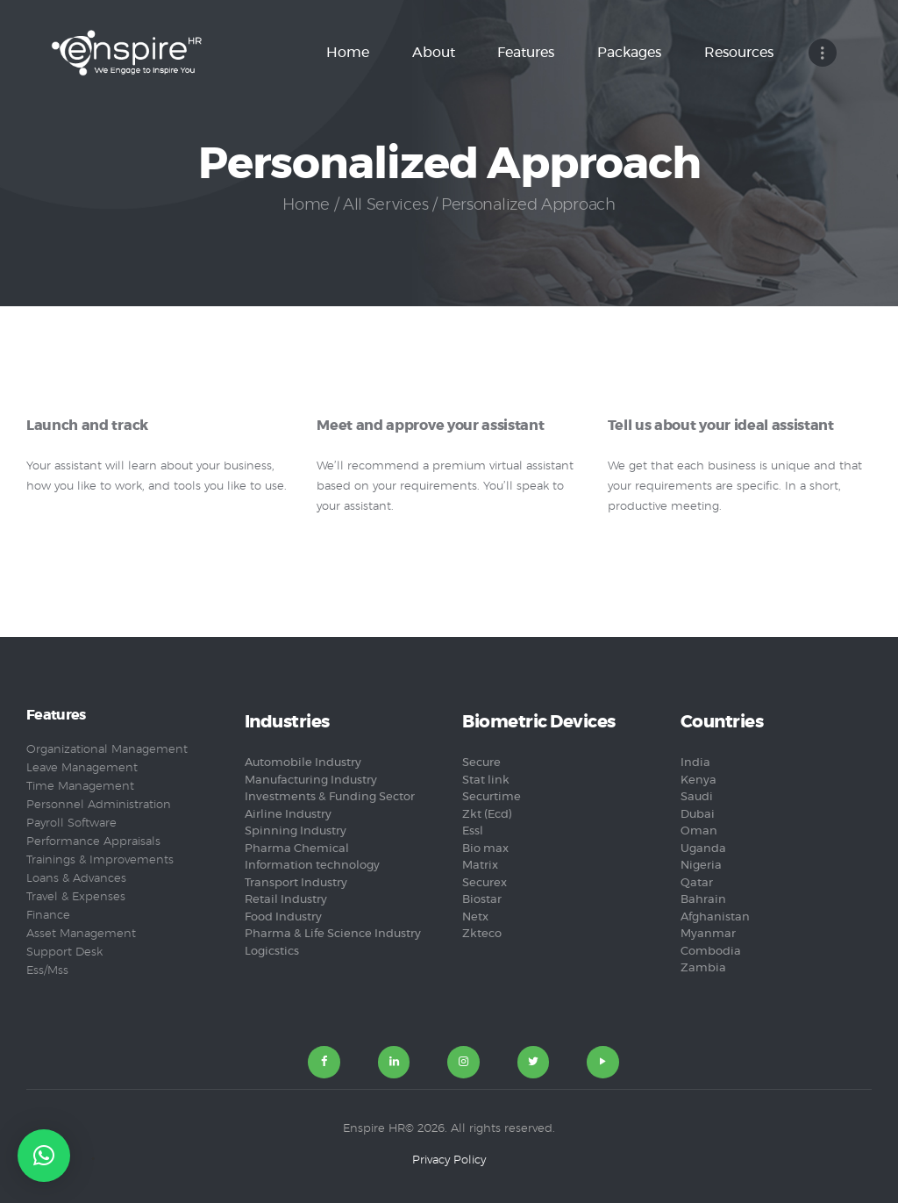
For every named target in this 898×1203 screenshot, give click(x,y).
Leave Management (82, 768)
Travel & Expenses (75, 897)
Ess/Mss (47, 971)
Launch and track (87, 426)
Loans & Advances (76, 878)
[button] (44, 1155)
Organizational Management (107, 749)
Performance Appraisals (93, 842)
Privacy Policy (449, 1160)
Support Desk (64, 952)
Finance (48, 915)
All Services (385, 205)
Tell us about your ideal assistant (721, 426)
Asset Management (81, 934)
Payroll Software (71, 823)
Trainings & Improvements (100, 860)
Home (306, 205)
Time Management (80, 786)
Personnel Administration (98, 805)
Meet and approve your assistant (430, 426)
